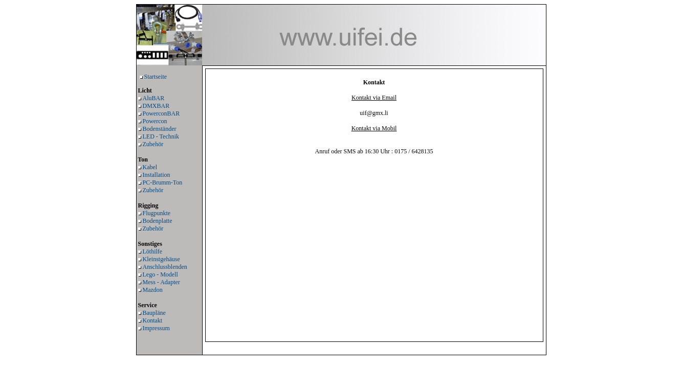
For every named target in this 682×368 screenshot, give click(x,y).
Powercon (155, 121)
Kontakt (153, 320)
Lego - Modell (160, 274)
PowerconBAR (161, 113)
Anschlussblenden (165, 266)
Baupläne (154, 312)
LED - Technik (161, 136)
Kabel (150, 167)
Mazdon (153, 289)
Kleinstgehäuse (161, 259)
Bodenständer (160, 128)
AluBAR (154, 98)
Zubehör (153, 144)
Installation (156, 174)
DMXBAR (156, 105)
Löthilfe (153, 251)
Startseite (155, 76)
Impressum (156, 328)
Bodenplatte (157, 220)
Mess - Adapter (161, 282)
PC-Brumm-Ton (163, 182)
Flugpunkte (157, 213)
